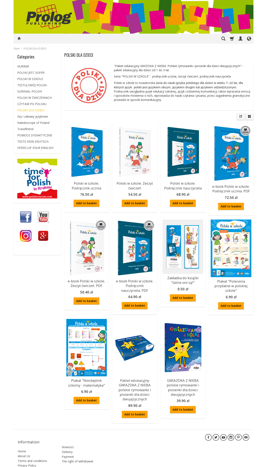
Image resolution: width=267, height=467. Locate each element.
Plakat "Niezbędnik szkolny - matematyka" (86, 378)
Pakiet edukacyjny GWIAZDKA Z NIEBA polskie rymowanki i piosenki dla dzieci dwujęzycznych (135, 383)
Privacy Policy (27, 451)
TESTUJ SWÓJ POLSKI (32, 85)
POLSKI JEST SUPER (30, 73)
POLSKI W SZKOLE (30, 79)
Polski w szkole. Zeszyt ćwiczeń (134, 185)
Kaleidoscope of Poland (33, 123)
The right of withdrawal (77, 444)
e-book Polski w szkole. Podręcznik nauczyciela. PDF (134, 283)
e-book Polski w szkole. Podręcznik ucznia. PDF (231, 188)
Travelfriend (25, 129)
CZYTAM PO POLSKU (32, 104)
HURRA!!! (23, 66)
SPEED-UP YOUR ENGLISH (35, 148)
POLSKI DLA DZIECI (30, 110)
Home (22, 436)
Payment (68, 440)
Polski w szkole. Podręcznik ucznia (86, 185)
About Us (24, 441)
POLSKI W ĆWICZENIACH (34, 98)
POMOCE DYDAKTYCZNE (34, 135)
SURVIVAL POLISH (29, 91)
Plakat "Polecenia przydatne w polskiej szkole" (231, 283)
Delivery (67, 435)
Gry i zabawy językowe (32, 116)
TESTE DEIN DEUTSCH (32, 141)
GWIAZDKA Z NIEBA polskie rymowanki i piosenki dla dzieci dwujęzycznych (183, 382)
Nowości (68, 430)
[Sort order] (241, 116)
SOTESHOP (243, 462)
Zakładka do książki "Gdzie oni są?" (183, 278)
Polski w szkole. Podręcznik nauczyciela (182, 185)
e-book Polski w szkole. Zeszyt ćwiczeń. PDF (86, 281)
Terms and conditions (32, 446)
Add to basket (86, 201)
